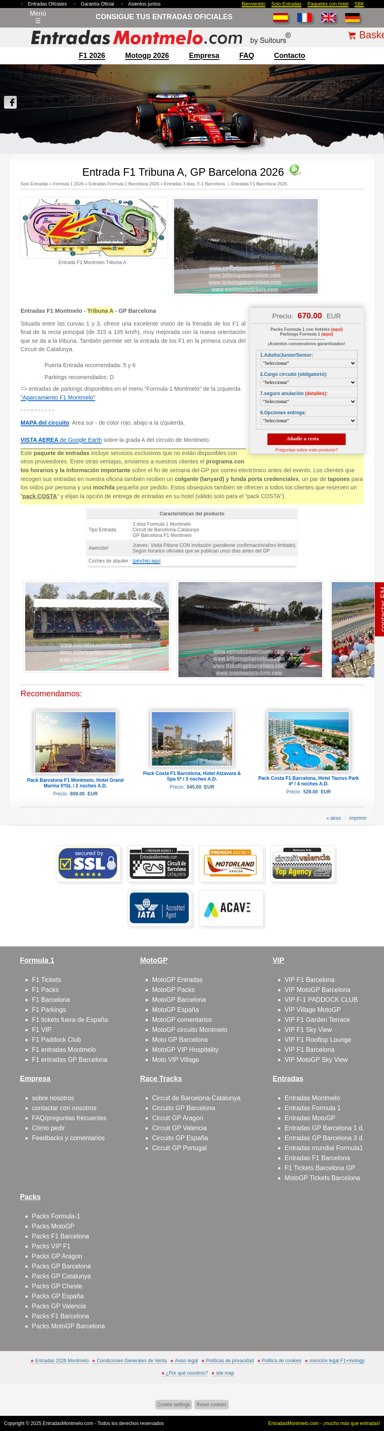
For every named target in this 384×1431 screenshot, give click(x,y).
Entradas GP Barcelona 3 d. (324, 1138)
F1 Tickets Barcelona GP (320, 1168)
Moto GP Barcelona (180, 1039)
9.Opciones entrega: (283, 412)
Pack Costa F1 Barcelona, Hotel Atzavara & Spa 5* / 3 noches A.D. (192, 776)
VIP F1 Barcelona (310, 979)
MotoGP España (175, 1009)
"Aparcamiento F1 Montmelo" (57, 397)
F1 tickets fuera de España (70, 1019)
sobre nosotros (53, 1098)
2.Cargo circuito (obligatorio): (294, 374)
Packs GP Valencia (59, 1306)
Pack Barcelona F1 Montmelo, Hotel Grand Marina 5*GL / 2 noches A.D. (75, 783)
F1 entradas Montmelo (64, 1049)
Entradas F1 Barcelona (317, 1158)
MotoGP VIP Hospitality (185, 1049)
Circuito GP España (180, 1138)
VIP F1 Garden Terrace (317, 1019)
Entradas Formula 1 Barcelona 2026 (124, 183)
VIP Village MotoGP (313, 1009)
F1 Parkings (49, 1009)
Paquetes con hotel (327, 4)
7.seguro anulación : (294, 393)
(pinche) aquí (146, 561)
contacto (289, 56)
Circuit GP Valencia (179, 1128)
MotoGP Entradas (177, 979)
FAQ (247, 56)
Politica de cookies (281, 1360)
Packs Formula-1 (56, 1216)
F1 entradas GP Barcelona (69, 1059)
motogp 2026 (147, 56)
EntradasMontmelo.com (68, 1423)
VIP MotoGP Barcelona (317, 989)
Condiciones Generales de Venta (131, 1360)
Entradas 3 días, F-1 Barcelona (195, 183)
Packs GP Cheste (57, 1286)
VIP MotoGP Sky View (316, 1059)
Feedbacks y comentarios (68, 1138)
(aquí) (336, 329)
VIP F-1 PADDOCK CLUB (321, 999)
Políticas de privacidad (230, 1360)
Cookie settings (173, 1404)
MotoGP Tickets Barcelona (322, 1178)
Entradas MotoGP (310, 1118)
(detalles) (315, 393)
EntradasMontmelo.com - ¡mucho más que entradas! (324, 1423)
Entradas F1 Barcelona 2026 (259, 183)
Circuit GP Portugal (179, 1148)
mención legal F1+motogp (336, 1360)
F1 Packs (45, 989)
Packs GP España (58, 1296)
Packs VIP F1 (51, 1246)
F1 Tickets (46, 979)
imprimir (357, 818)
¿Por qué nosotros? (187, 1373)
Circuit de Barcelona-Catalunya (196, 1098)
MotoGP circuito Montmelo (189, 1029)
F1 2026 (92, 56)
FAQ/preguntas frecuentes (69, 1118)
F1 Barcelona (51, 999)
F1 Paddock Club (56, 1039)
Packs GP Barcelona (61, 1266)
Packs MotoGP (53, 1226)
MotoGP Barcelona (179, 999)
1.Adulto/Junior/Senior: (286, 355)
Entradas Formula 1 (313, 1108)
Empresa (204, 56)
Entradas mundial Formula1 (324, 1148)
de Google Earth (60, 440)
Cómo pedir (48, 1128)
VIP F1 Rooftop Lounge (318, 1039)
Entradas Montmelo (312, 1098)
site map (225, 1373)
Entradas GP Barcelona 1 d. (324, 1128)
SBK (359, 4)
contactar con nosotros (64, 1108)
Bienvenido (253, 4)
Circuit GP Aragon (177, 1118)
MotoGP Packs (173, 989)
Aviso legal (186, 1360)
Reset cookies (211, 1404)
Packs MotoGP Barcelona (68, 1326)
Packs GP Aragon (57, 1256)
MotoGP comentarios (182, 1019)
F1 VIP (41, 1029)
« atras (334, 818)
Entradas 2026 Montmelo (62, 1360)
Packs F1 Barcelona (60, 1236)
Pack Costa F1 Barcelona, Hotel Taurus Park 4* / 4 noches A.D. (308, 781)
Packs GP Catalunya (61, 1276)
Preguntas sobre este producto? (306, 449)
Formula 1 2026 (68, 183)
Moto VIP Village (175, 1059)
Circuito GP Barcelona (183, 1108)
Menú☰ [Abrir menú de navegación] (38, 17)
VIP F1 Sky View (308, 1029)
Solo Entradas (286, 4)
